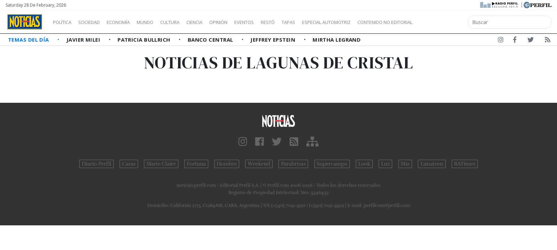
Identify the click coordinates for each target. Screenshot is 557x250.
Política (64, 22)
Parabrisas (293, 164)
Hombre (227, 164)
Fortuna (196, 164)
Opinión (246, 22)
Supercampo (332, 164)
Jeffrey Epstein (273, 39)
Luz (385, 164)
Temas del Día (29, 39)
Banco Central (211, 39)
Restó (304, 22)
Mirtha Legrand (337, 39)
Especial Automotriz (373, 22)
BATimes (464, 164)
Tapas (328, 22)
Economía (130, 22)
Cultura (190, 22)
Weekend (259, 164)
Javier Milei (84, 39)
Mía (405, 164)
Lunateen (431, 164)
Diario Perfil (96, 164)
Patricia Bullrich (145, 39)
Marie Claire (161, 164)
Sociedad (96, 22)
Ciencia (218, 22)
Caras (129, 164)
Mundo (161, 22)
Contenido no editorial (444, 22)
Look (364, 164)
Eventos (277, 22)
